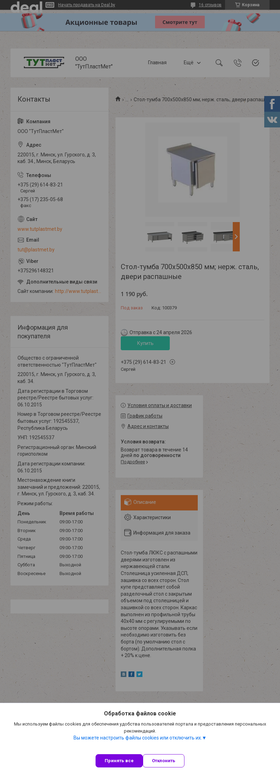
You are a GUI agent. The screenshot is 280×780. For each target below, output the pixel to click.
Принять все (119, 760)
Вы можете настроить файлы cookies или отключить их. (138, 738)
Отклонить (163, 760)
